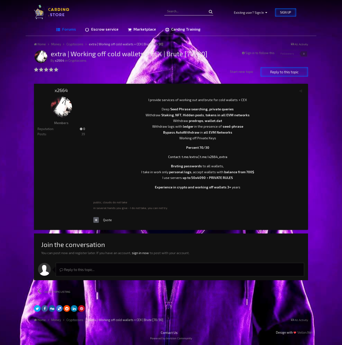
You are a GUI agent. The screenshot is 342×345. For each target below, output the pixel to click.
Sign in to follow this (260, 53)
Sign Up (285, 12)
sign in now (140, 253)
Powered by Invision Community (171, 338)
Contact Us (169, 333)
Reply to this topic (284, 72)
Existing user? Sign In (250, 12)
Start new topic (241, 72)
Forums (68, 29)
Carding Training (185, 29)
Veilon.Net (305, 332)
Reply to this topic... (77, 269)
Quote (107, 220)
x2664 (59, 60)
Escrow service (104, 29)
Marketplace (144, 29)
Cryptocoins (77, 60)
